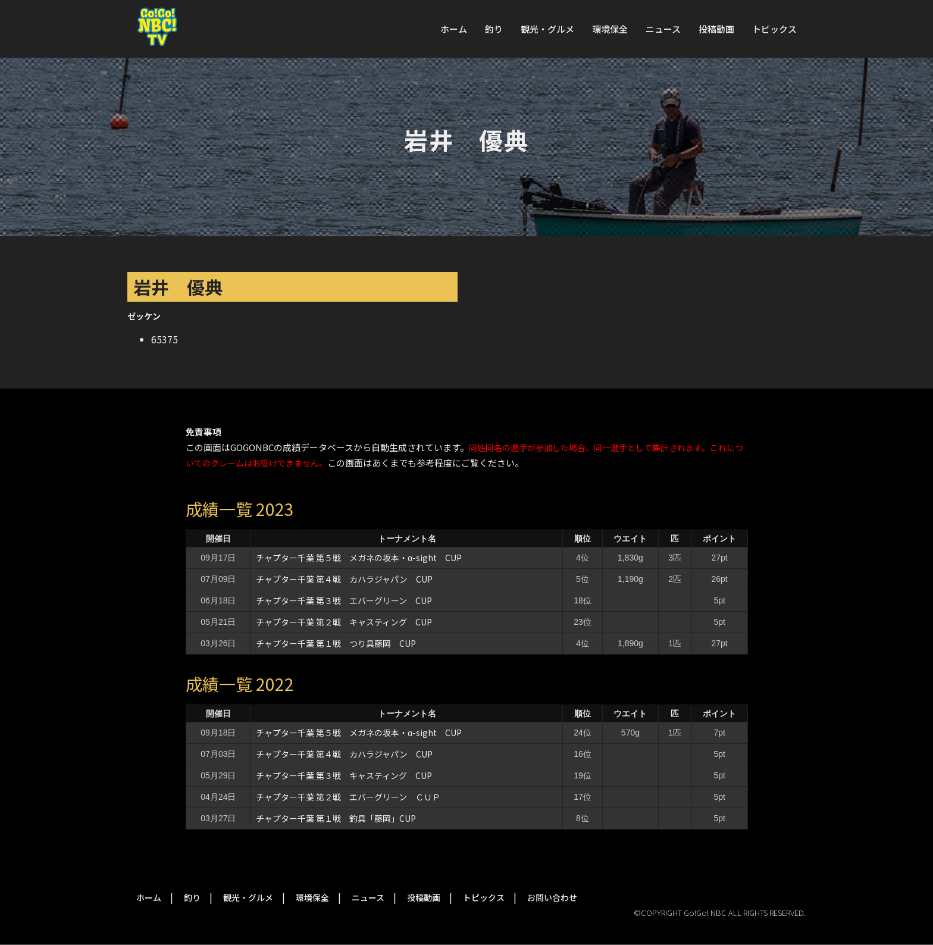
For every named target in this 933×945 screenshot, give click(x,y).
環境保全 (610, 29)
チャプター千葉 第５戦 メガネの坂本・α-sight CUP (359, 558)
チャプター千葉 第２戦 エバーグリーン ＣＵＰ (348, 797)
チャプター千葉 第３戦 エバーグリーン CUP (344, 600)
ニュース (663, 29)
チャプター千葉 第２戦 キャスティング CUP (344, 622)
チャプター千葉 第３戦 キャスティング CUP (344, 775)
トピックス (774, 29)
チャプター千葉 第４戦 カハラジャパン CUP (344, 579)
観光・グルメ (547, 29)
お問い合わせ (552, 897)
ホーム (453, 29)
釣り (494, 29)
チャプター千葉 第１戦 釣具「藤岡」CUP (336, 818)
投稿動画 (716, 29)
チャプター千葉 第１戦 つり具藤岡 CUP (336, 643)
